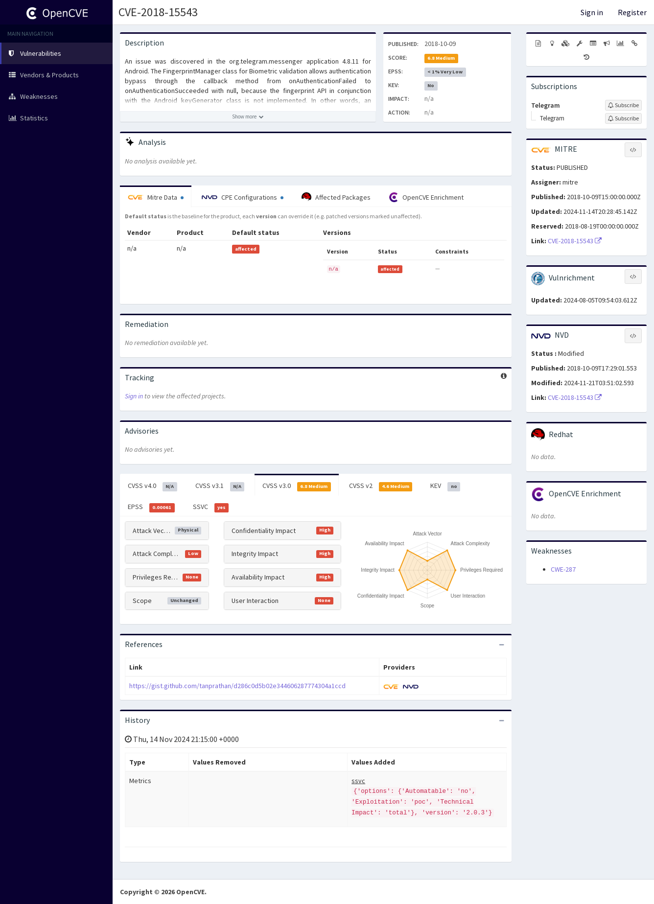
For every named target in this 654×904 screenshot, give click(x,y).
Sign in (592, 12)
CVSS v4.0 (152, 486)
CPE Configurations (242, 197)
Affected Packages (336, 197)
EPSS (151, 507)
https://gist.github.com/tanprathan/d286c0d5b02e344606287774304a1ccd (237, 685)
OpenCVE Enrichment (426, 197)
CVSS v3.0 (296, 486)
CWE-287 (563, 569)
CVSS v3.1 (220, 486)
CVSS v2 (381, 486)
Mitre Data (156, 197)
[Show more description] (248, 116)
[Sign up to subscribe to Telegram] (623, 105)
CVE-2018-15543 (158, 12)
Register (632, 12)
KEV (445, 486)
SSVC (211, 507)
